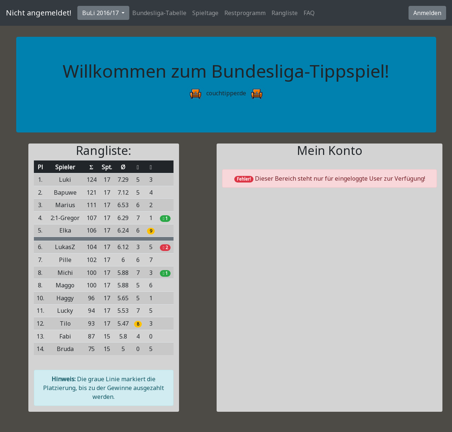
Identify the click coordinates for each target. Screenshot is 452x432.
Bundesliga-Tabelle (159, 13)
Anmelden (427, 13)
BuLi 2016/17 (101, 13)
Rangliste (284, 13)
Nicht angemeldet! (38, 13)
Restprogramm (245, 13)
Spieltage (205, 13)
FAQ (309, 13)
